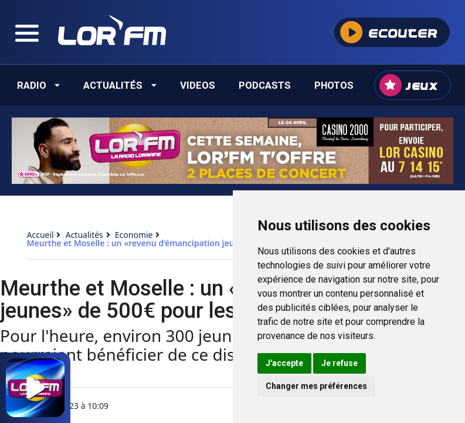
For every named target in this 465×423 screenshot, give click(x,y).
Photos (334, 85)
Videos (197, 85)
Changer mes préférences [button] (316, 386)
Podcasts (265, 85)
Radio (38, 85)
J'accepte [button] (284, 363)
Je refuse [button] (339, 363)
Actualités (119, 85)
